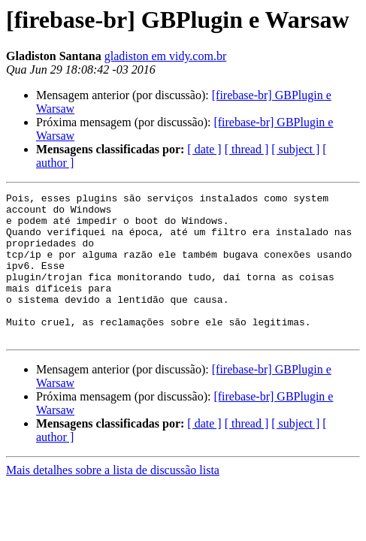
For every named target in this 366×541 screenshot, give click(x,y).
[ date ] (204, 149)
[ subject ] (295, 149)
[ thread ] (247, 149)
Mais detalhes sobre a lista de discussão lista (112, 499)
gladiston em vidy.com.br (165, 56)
